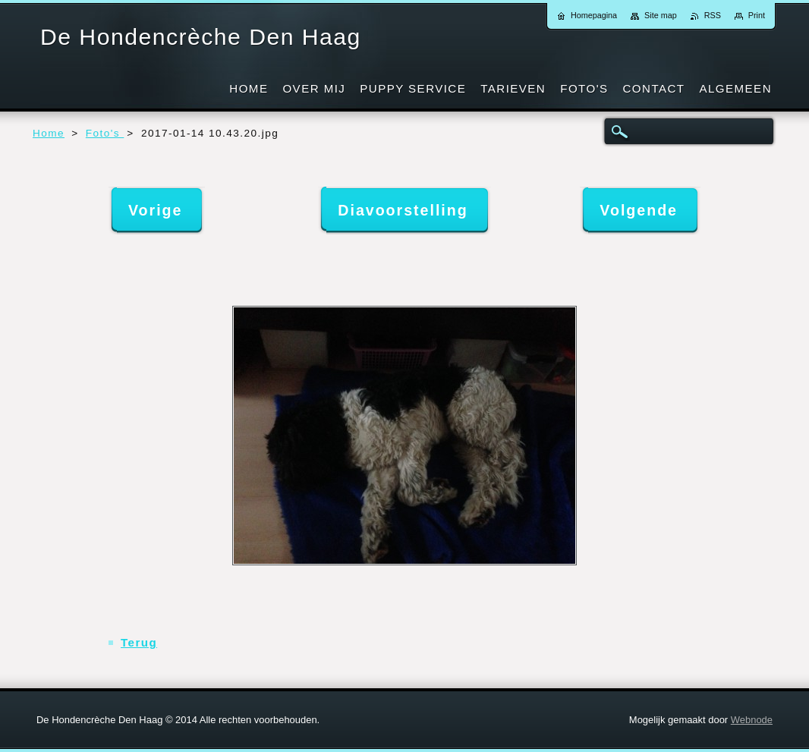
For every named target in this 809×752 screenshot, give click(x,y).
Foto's (105, 133)
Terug (139, 642)
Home (49, 133)
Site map (660, 15)
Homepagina (594, 15)
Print (756, 15)
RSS (712, 15)
